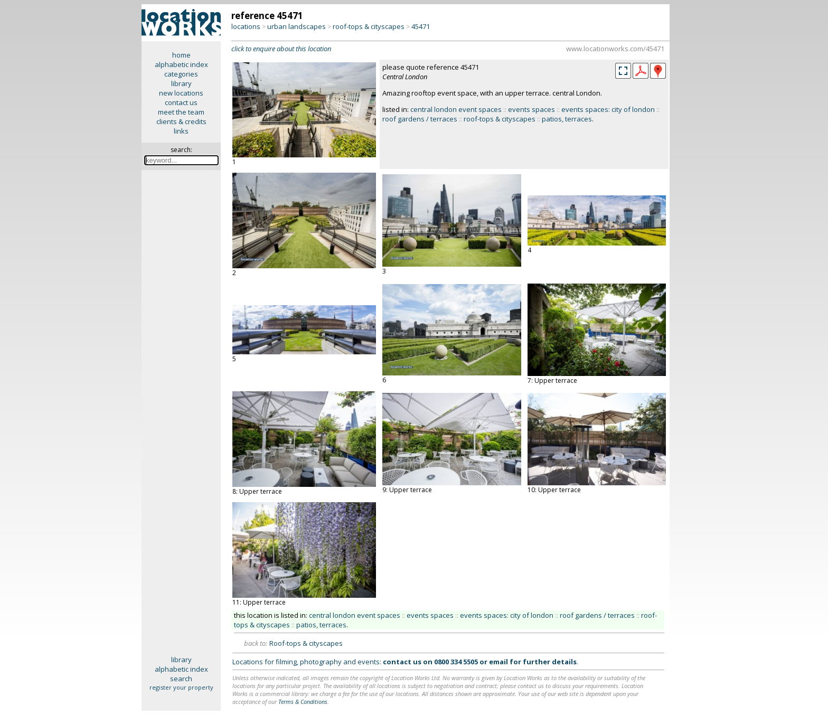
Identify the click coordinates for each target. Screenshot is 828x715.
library (181, 83)
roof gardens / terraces (419, 119)
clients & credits (181, 121)
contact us (181, 102)
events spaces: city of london (608, 109)
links (181, 131)
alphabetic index (181, 64)
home (181, 55)
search (181, 678)
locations (245, 26)
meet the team (181, 112)
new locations (181, 93)
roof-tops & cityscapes (368, 26)
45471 (420, 26)
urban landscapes (296, 26)
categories (181, 74)
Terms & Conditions (302, 701)
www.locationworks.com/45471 (615, 48)
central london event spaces (456, 109)
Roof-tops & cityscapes (306, 643)
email (498, 661)
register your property (181, 687)
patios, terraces (567, 119)
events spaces (531, 109)
